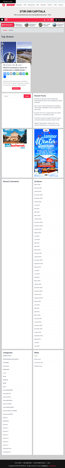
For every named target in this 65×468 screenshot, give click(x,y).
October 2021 (37, 332)
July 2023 (36, 270)
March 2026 (37, 184)
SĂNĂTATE (6, 421)
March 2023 (37, 280)
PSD (56, 5)
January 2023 (37, 284)
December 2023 (38, 260)
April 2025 (36, 212)
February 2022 (38, 318)
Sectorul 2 (5, 431)
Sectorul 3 (5, 435)
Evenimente (6, 366)
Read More (16, 88)
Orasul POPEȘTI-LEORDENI (10, 410)
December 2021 (38, 325)
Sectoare (5, 424)
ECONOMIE (6, 362)
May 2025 (36, 208)
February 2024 (38, 253)
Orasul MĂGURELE (7, 400)
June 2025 (37, 205)
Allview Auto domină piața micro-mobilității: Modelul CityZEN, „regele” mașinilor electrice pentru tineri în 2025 (22, 25)
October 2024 (37, 229)
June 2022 (37, 305)
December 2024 (38, 222)
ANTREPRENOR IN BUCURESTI (11, 359)
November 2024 (38, 225)
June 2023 (37, 274)
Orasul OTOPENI (7, 404)
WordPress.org (38, 366)
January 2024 (37, 256)
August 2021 (37, 339)
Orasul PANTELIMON (8, 407)
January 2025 (37, 219)
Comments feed (38, 362)
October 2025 (37, 201)
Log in (35, 355)
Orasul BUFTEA (7, 393)
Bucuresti (19, 5)
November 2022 (38, 291)
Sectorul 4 (5, 438)
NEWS (4, 383)
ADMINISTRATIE (7, 355)
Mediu (4, 376)
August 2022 (37, 301)
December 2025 (38, 195)
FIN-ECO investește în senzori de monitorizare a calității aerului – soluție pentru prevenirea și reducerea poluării (15, 69)
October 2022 (37, 294)
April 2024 (36, 246)
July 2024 (36, 236)
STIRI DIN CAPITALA (32, 11)
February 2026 (38, 188)
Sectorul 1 (5, 428)
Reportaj (5, 417)
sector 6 (50, 5)
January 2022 (37, 322)
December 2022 (38, 287)
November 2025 (38, 198)
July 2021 (36, 342)
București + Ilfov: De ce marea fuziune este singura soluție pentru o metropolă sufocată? (47, 113)
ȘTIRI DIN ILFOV (7, 448)
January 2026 (37, 191)
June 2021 (37, 346)
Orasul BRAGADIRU (8, 390)
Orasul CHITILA (7, 397)
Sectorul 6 (5, 445)
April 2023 (36, 277)
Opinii (4, 386)
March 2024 (37, 250)
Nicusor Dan (31, 5)
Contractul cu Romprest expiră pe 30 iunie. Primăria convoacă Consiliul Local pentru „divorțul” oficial (47, 119)
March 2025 (37, 215)
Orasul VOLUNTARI (8, 414)
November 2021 (38, 329)
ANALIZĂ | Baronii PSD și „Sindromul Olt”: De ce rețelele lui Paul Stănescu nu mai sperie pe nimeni (47, 124)
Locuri (4, 373)
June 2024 (37, 239)
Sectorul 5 (5, 441)
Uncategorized (6, 452)
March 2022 (37, 315)
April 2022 (36, 311)
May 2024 (36, 243)
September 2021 (38, 335)
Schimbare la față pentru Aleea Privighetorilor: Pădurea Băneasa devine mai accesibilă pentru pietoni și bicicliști (36, 25)
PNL (38, 5)
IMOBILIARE (6, 369)
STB (25, 5)
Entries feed (37, 359)
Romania (43, 5)
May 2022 (36, 308)
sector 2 (61, 5)
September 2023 (38, 263)
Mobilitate (5, 380)
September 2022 (38, 298)
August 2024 (37, 232)
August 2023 (37, 267)
